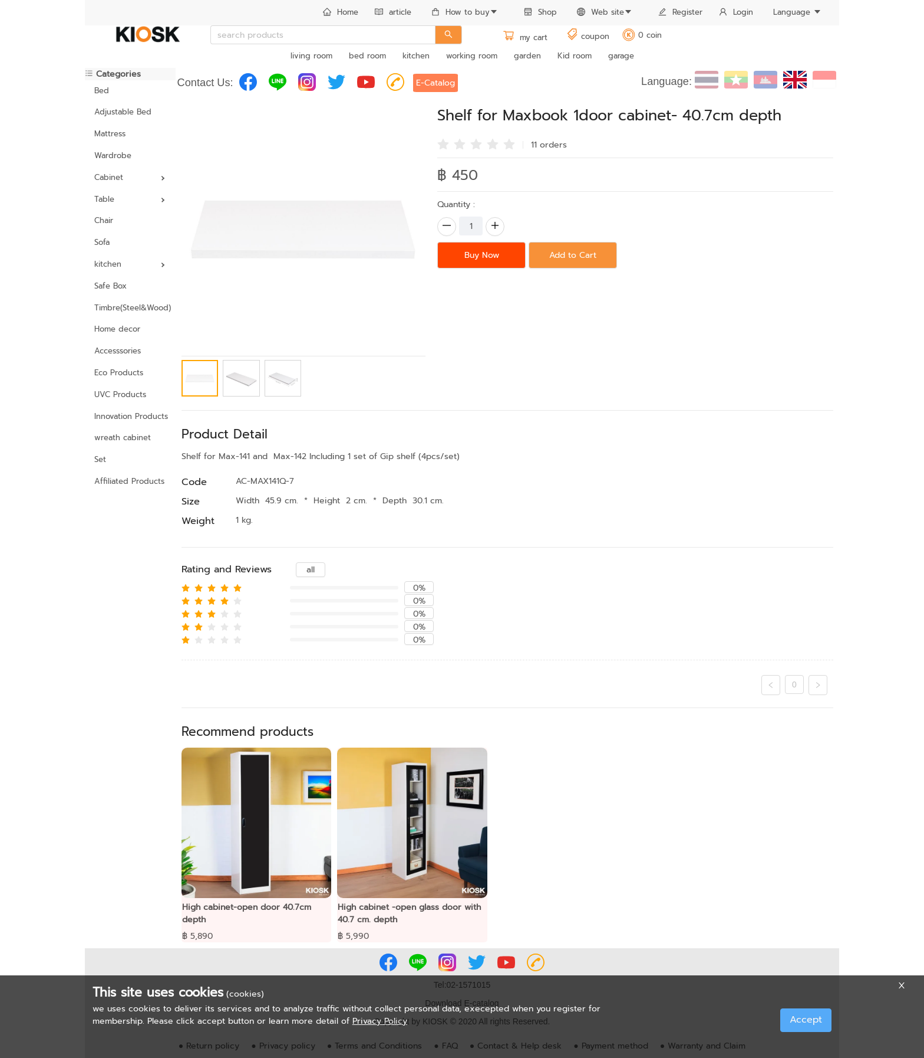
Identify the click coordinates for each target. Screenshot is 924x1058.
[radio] (443, 143)
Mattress (110, 133)
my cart (525, 37)
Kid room (574, 55)
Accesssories (117, 350)
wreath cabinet (122, 437)
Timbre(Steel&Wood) (130, 307)
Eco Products (118, 372)
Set (100, 459)
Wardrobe (112, 155)
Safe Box (110, 285)
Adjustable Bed (122, 111)
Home (340, 12)
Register (680, 12)
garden (527, 55)
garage (621, 55)
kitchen (416, 55)
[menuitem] (341, 13)
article (393, 12)
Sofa (102, 242)
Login (736, 12)
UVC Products (120, 394)
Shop (540, 12)
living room (311, 55)
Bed (101, 90)
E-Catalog (435, 83)
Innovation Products (130, 416)
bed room (367, 55)
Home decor (117, 329)
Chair (103, 220)
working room (471, 55)
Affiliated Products (129, 481)
